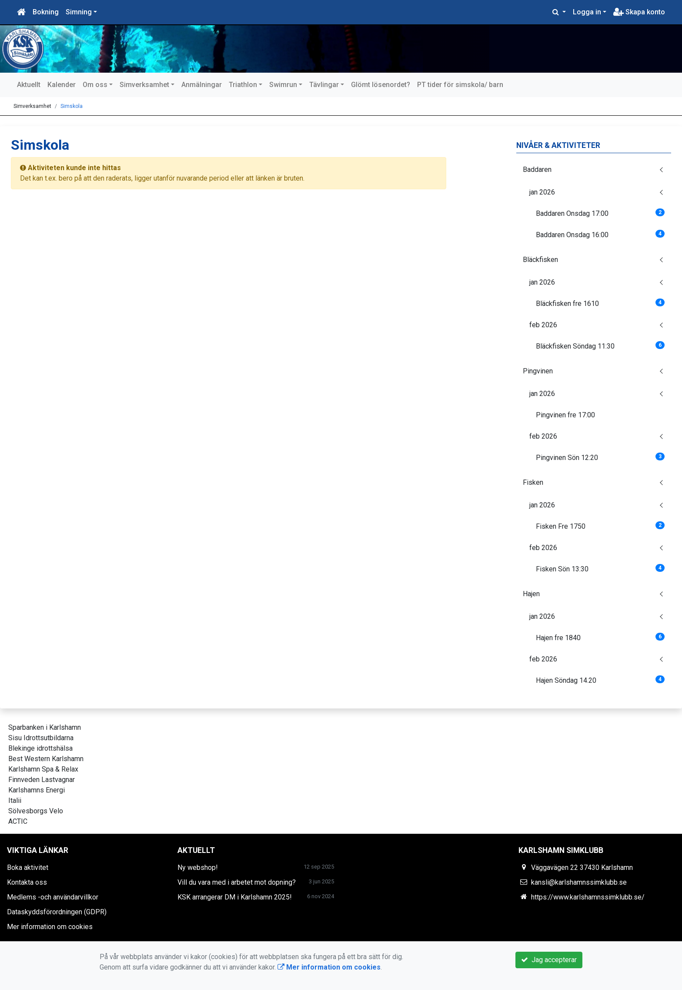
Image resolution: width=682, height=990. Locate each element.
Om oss (95, 85)
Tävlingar (324, 85)
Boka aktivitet (27, 867)
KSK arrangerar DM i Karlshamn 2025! (234, 897)
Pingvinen (538, 371)
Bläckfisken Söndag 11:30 (600, 345)
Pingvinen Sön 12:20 (600, 457)
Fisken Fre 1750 (600, 525)
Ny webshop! (197, 867)
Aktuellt (28, 85)
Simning (79, 12)
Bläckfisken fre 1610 (600, 303)
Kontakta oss (27, 882)
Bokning (46, 12)
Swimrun (283, 85)
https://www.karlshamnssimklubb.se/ (588, 897)
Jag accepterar (549, 960)
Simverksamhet (144, 85)
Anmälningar (201, 85)
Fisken (533, 482)
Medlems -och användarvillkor (52, 897)
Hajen (531, 594)
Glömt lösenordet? (380, 85)
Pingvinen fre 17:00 (565, 415)
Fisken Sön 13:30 (600, 568)
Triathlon (243, 85)
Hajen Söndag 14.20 (600, 680)
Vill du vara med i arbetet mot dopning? (236, 882)
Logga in (587, 12)
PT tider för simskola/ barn (460, 85)
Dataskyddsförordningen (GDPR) (57, 912)
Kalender (61, 85)
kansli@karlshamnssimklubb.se (579, 882)
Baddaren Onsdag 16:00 (600, 234)
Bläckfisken (540, 259)
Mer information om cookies (50, 927)
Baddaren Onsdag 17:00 (600, 213)
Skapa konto (639, 12)
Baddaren (537, 169)
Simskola (71, 106)
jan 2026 (542, 192)
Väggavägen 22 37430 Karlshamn (582, 867)
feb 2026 (543, 325)
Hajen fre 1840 (600, 637)
